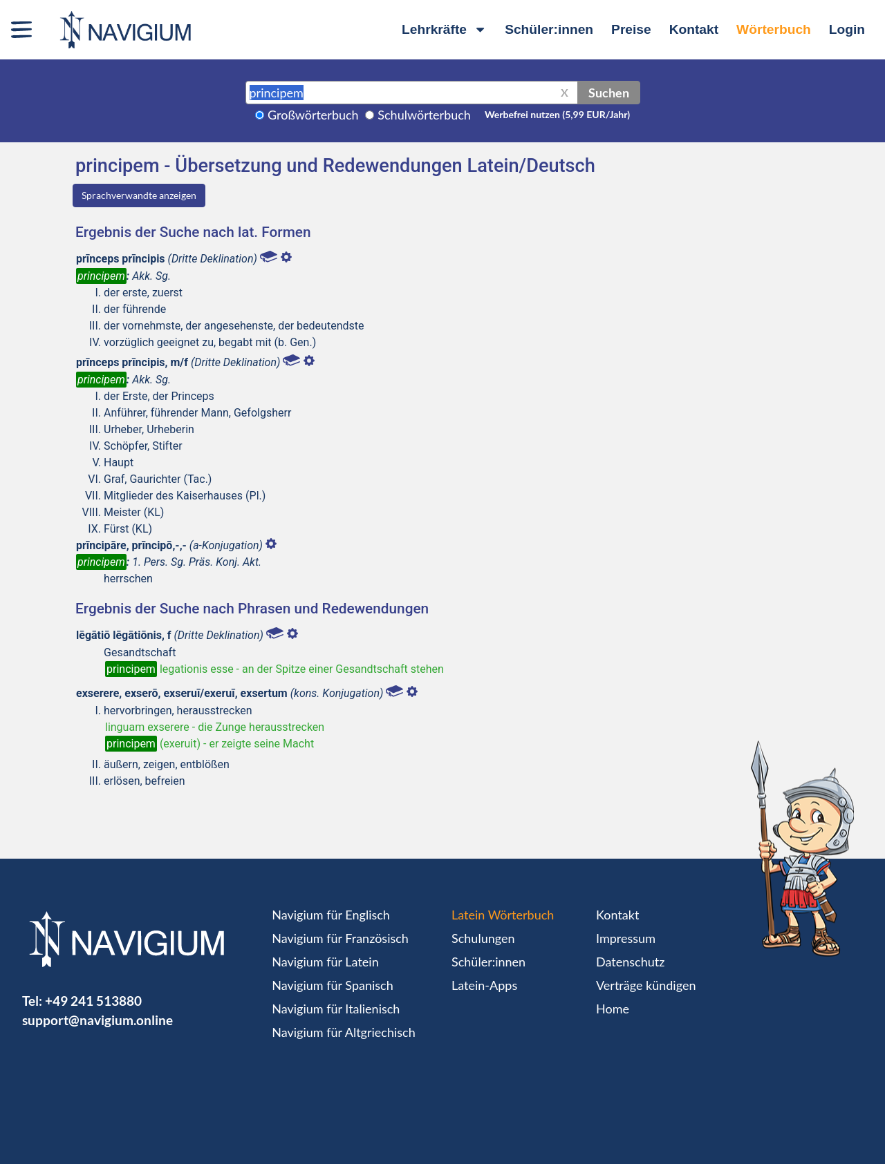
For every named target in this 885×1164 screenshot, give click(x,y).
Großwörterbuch (313, 114)
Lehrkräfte (444, 29)
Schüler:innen (549, 29)
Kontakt (693, 29)
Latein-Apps (484, 985)
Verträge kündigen (646, 985)
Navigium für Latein (325, 961)
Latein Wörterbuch (502, 914)
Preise (631, 29)
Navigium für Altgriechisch (343, 1032)
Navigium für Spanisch (332, 985)
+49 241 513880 (93, 1001)
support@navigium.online (97, 1020)
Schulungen (482, 938)
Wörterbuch (773, 29)
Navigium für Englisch (331, 914)
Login (847, 29)
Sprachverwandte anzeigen (139, 195)
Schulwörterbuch (424, 114)
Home (612, 1008)
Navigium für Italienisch (336, 1008)
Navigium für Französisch (340, 938)
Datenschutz (630, 961)
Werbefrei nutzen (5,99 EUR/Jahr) (557, 114)
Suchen (608, 92)
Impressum (625, 938)
